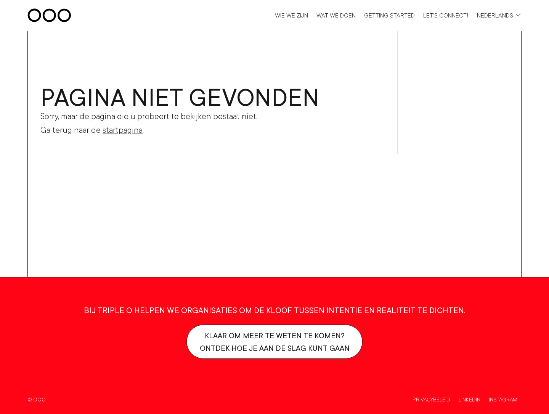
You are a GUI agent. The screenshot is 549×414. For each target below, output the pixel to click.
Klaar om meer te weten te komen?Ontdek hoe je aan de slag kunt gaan (275, 341)
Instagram (503, 399)
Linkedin (469, 399)
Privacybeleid (431, 399)
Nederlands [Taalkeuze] (495, 15)
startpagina (123, 130)
